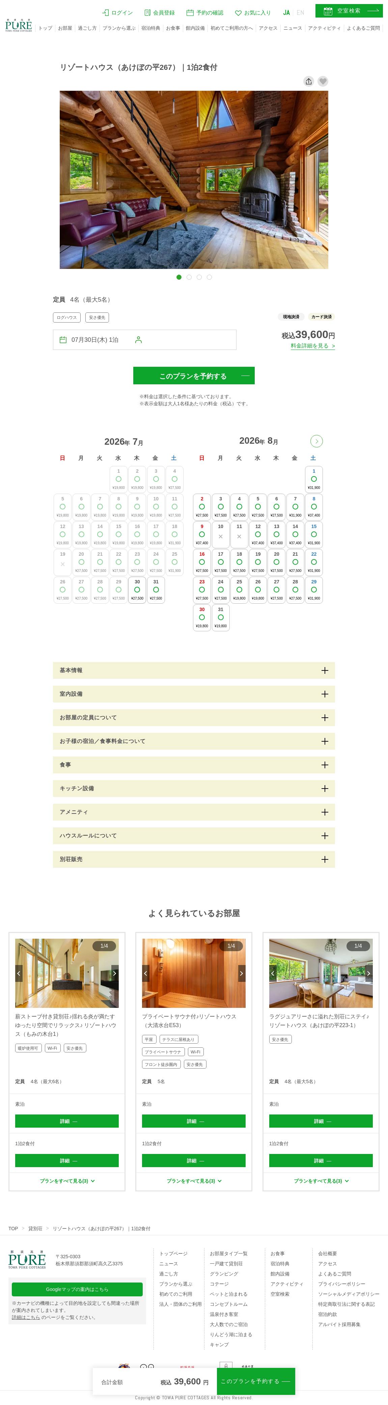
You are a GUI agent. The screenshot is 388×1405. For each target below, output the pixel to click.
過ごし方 (87, 28)
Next (115, 973)
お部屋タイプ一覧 (229, 1253)
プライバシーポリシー (341, 1284)
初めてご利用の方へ (232, 28)
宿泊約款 (327, 1314)
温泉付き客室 (224, 1314)
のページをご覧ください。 (55, 1317)
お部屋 (65, 28)
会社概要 (327, 1253)
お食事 (173, 28)
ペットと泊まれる (229, 1294)
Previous (19, 973)
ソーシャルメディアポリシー (349, 1294)
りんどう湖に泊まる (231, 1334)
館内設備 (195, 28)
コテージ (219, 1284)
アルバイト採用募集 (339, 1324)
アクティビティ (324, 28)
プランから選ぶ (119, 28)
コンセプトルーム (229, 1304)
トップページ (173, 1253)
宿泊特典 (150, 28)
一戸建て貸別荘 (226, 1263)
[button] (179, 277)
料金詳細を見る (310, 346)
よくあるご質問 (363, 28)
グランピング (224, 1273)
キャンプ (219, 1344)
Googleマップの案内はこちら (77, 1289)
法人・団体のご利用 (180, 1304)
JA (286, 12)
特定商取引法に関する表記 (346, 1304)
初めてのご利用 (175, 1294)
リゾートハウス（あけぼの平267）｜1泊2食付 (102, 1228)
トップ (45, 28)
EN (301, 12)
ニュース (292, 28)
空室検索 (280, 1294)
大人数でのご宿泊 (229, 1324)
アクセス (268, 28)
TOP (13, 1228)
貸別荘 (35, 1228)
